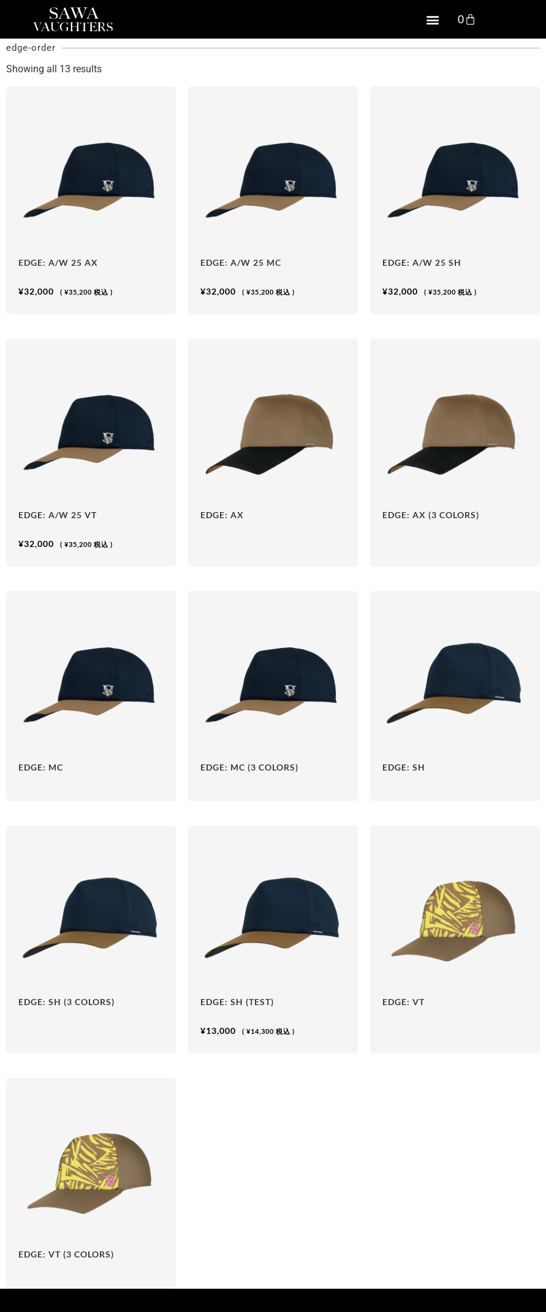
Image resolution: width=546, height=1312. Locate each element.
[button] (433, 19)
